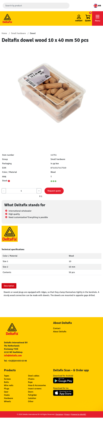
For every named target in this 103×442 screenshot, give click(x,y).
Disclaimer (59, 414)
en (97, 5)
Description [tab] (9, 285)
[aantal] (21, 190)
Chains (31, 379)
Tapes (6, 375)
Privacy (67, 414)
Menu (97, 18)
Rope (30, 382)
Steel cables (33, 375)
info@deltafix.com (13, 355)
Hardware (8, 398)
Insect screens (34, 388)
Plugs (6, 388)
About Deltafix (59, 331)
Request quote (54, 190)
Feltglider (32, 395)
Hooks (7, 395)
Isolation (32, 398)
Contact (56, 328)
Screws (7, 379)
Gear (6, 391)
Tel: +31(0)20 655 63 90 (15, 360)
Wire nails (8, 385)
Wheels (7, 401)
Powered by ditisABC (78, 414)
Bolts (6, 382)
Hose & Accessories (37, 385)
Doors (30, 391)
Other (30, 401)
